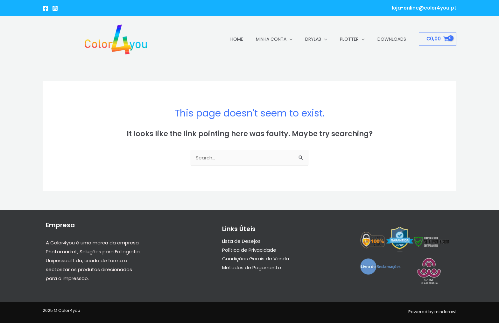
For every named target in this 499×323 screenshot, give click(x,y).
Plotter (349, 39)
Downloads (391, 39)
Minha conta (271, 39)
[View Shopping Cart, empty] (437, 39)
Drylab (313, 39)
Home (236, 39)
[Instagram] (55, 8)
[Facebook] (45, 8)
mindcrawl (445, 312)
